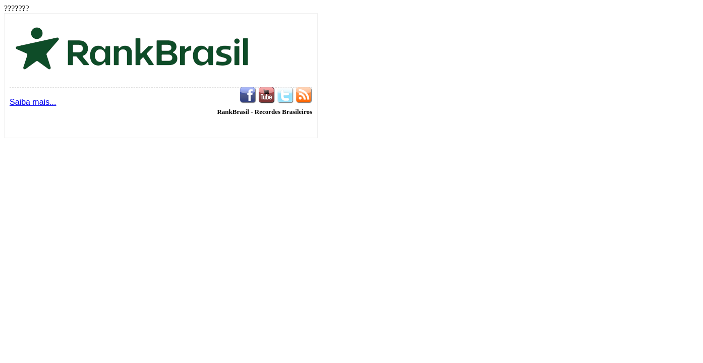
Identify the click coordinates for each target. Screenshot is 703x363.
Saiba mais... (33, 102)
